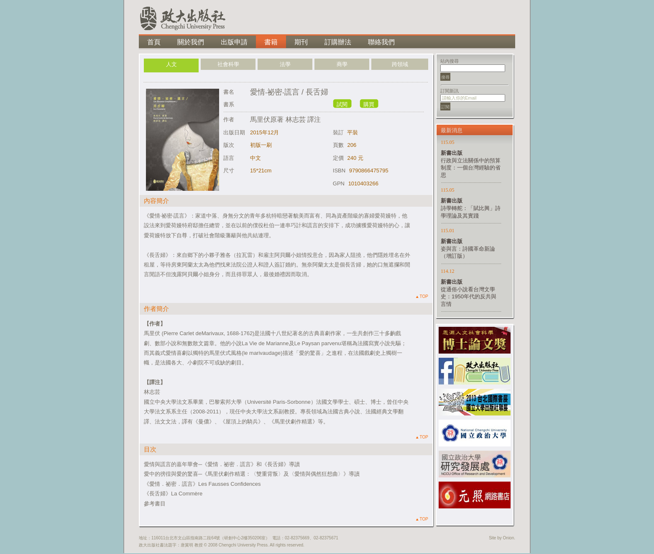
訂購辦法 (337, 42)
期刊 (301, 42)
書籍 (271, 42)
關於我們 (190, 42)
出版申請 (234, 42)
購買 (368, 104)
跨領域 (400, 64)
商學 (342, 64)
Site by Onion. (502, 538)
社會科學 (228, 64)
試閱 (342, 104)
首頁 (154, 42)
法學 (285, 64)
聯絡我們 (381, 42)
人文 (171, 64)
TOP (422, 296)
